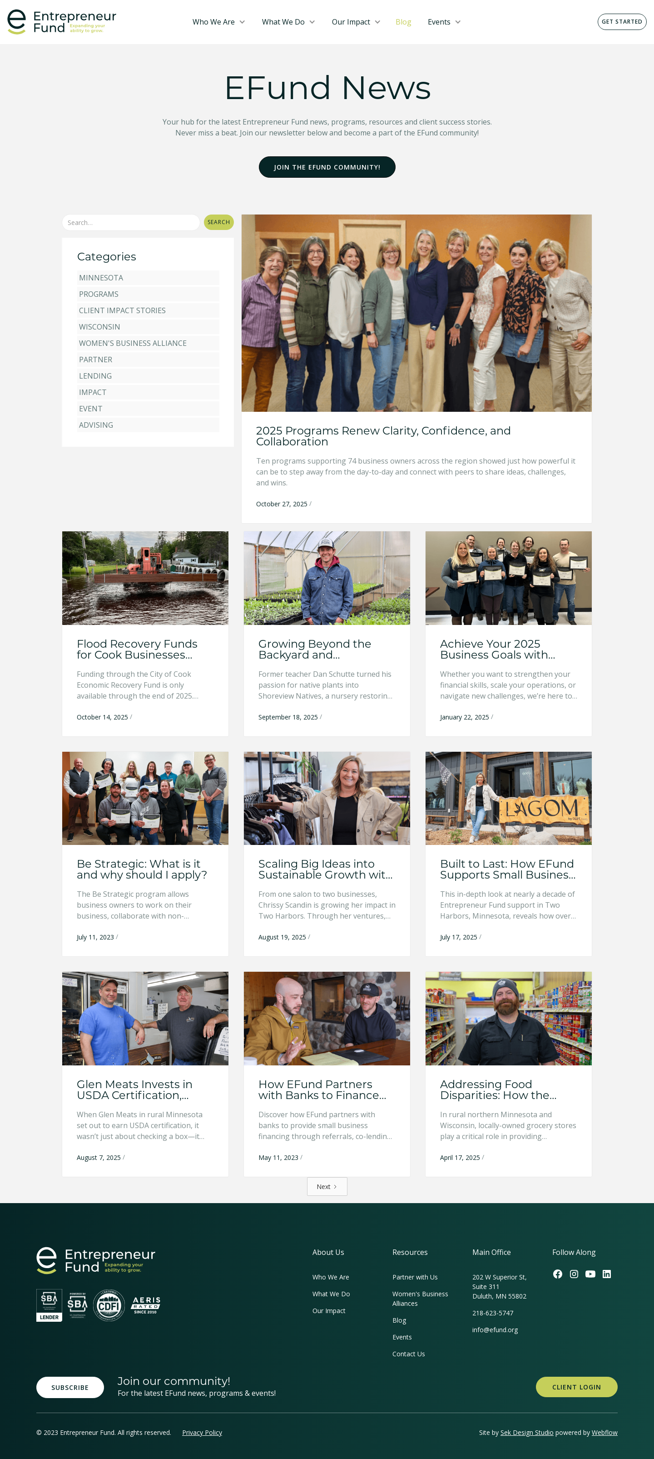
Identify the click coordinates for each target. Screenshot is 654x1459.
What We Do (283, 22)
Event (91, 409)
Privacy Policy (202, 1432)
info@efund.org (495, 1329)
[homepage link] (95, 1260)
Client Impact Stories (122, 310)
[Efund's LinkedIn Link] (606, 1274)
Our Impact (351, 22)
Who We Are (214, 22)
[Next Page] (327, 1186)
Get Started (622, 21)
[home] (92, 22)
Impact (93, 392)
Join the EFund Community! (327, 167)
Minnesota (101, 278)
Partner (95, 360)
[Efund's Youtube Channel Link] (590, 1274)
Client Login (576, 1387)
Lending (95, 376)
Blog (403, 22)
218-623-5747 (492, 1313)
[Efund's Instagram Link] (574, 1274)
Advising (96, 425)
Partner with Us (415, 1277)
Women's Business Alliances (420, 1298)
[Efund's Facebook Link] (557, 1274)
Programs (99, 294)
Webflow (605, 1432)
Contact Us (408, 1353)
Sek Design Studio (527, 1432)
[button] (219, 22)
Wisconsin (99, 327)
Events (439, 22)
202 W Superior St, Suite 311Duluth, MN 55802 (499, 1286)
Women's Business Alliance (133, 343)
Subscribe (70, 1387)
